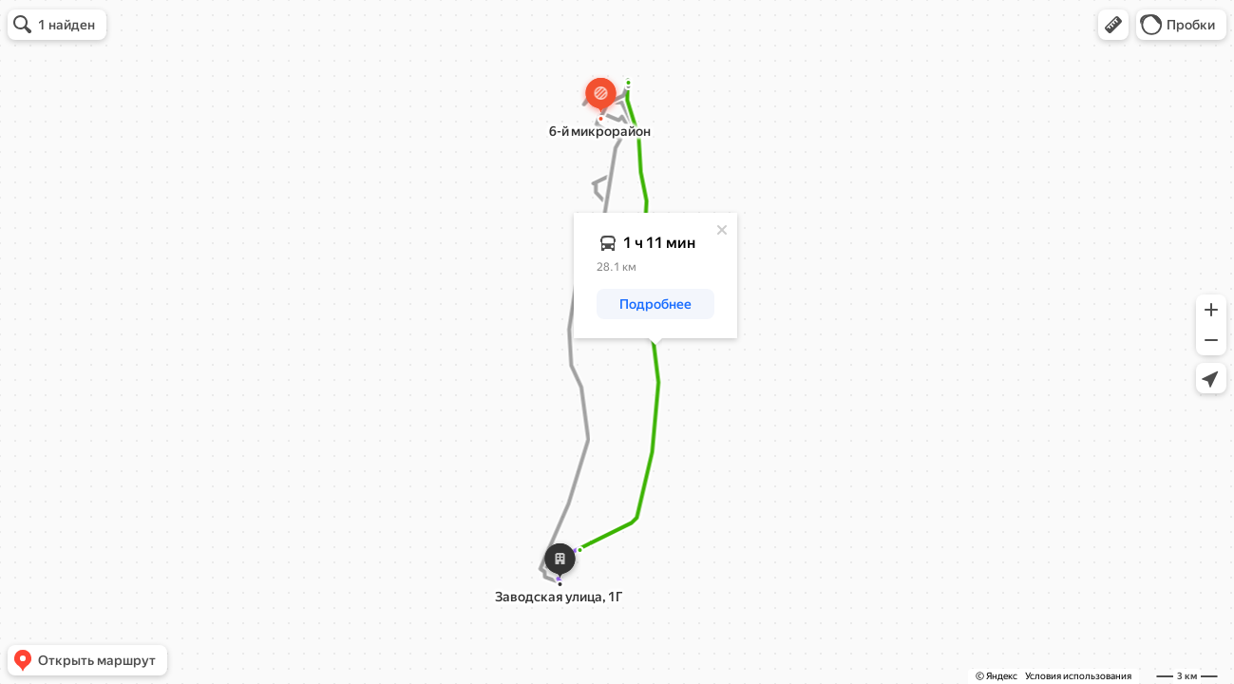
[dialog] (655, 275)
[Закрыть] (722, 230)
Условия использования (1078, 676)
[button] (1113, 25)
